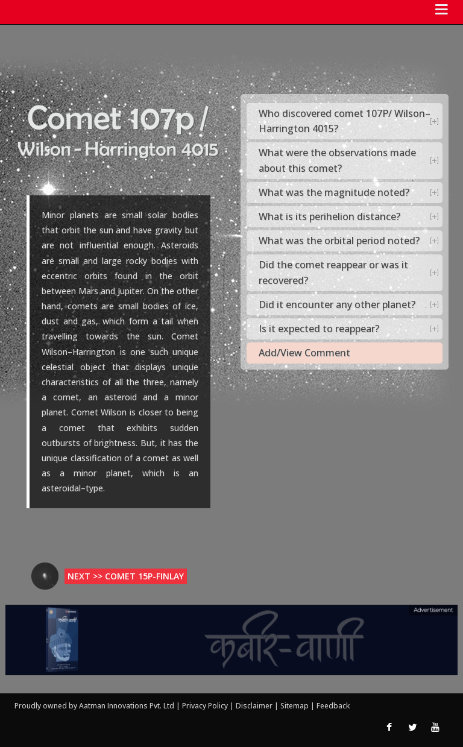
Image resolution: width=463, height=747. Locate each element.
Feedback (333, 706)
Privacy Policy (206, 706)
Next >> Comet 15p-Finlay (126, 576)
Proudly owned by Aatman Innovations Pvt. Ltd (94, 706)
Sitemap (295, 706)
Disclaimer (254, 706)
